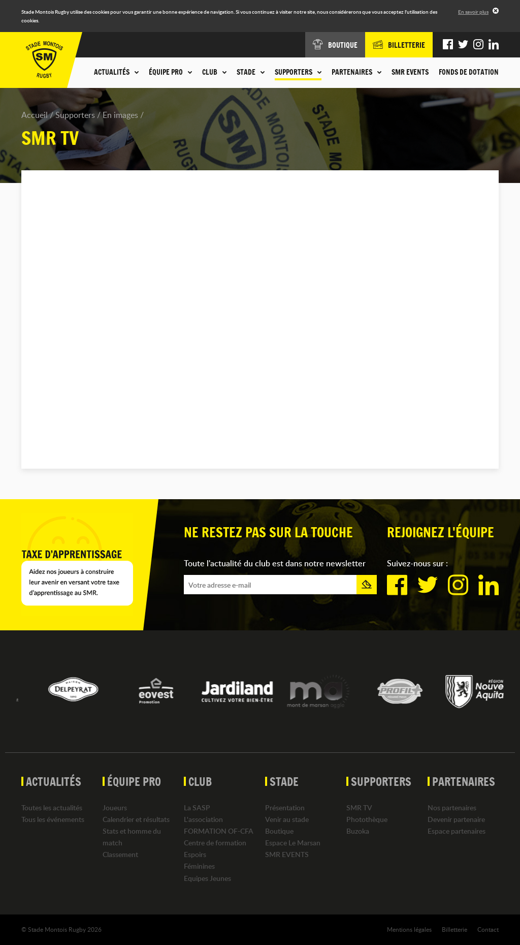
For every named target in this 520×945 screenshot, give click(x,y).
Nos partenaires (452, 807)
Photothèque (366, 819)
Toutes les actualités (51, 807)
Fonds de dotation (469, 72)
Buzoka (357, 831)
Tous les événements (52, 819)
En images (120, 114)
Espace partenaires (456, 831)
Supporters (75, 114)
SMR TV (359, 807)
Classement (120, 854)
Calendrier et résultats (136, 819)
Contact (488, 929)
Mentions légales (409, 929)
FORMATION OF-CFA (218, 831)
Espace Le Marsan (292, 842)
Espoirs (195, 854)
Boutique (279, 831)
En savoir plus (473, 11)
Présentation (285, 807)
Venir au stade (287, 819)
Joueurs (115, 807)
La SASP (197, 807)
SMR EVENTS (410, 72)
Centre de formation (215, 842)
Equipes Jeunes (207, 878)
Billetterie (454, 929)
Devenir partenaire (456, 819)
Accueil (34, 114)
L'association (203, 819)
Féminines (199, 866)
